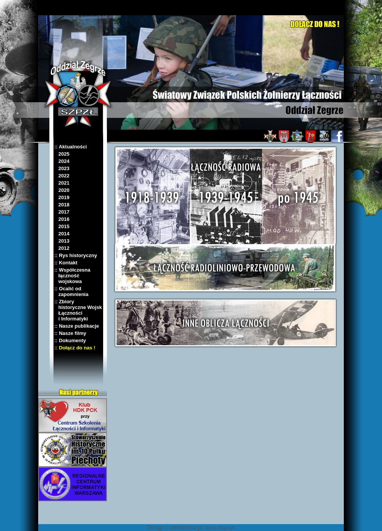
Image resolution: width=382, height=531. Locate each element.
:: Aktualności (70, 147)
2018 (62, 205)
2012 (62, 248)
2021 (62, 183)
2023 (62, 168)
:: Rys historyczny (75, 255)
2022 (62, 176)
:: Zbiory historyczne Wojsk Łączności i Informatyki (78, 310)
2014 (62, 234)
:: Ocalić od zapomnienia (71, 291)
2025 (62, 154)
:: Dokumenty (70, 340)
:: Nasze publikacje (76, 326)
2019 (62, 197)
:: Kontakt (66, 263)
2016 (62, 219)
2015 (62, 226)
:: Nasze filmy (70, 333)
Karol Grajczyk (220, 528)
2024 (62, 161)
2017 (62, 212)
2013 (62, 241)
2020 (62, 190)
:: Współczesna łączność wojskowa (72, 275)
